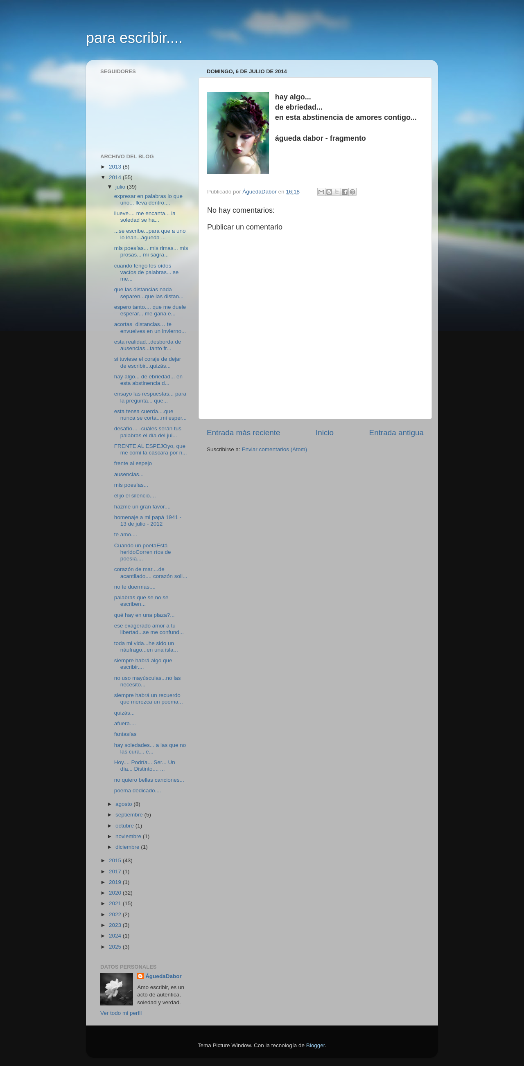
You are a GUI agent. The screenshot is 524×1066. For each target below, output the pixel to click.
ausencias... (129, 474)
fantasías (125, 734)
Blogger (315, 1045)
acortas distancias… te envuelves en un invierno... (150, 327)
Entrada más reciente (243, 432)
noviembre (129, 836)
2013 (116, 167)
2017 (116, 871)
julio (121, 187)
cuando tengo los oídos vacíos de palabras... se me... (146, 272)
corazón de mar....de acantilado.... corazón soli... (150, 572)
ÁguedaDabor (163, 976)
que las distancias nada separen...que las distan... (149, 292)
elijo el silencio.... (135, 496)
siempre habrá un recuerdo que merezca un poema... (148, 698)
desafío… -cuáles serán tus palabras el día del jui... (147, 431)
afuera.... (125, 723)
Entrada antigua (396, 432)
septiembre (130, 815)
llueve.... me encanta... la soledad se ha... (145, 216)
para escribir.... (134, 37)
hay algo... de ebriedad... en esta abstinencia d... (148, 379)
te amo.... (125, 534)
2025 (116, 947)
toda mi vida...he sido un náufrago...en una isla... (146, 646)
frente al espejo (133, 463)
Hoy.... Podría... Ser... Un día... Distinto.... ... (144, 765)
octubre (125, 826)
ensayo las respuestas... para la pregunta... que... (150, 397)
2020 (116, 893)
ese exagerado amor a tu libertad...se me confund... (149, 629)
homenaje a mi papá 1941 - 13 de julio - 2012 (147, 520)
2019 (116, 882)
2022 (116, 914)
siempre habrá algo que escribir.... (143, 663)
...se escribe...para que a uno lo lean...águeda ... (150, 234)
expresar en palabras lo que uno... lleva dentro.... (148, 199)
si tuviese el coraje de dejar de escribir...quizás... (147, 362)
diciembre (128, 847)
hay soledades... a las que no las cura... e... (150, 748)
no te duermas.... (135, 587)
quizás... (124, 713)
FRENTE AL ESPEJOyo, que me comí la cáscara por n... (150, 449)
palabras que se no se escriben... (141, 600)
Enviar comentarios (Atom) (274, 449)
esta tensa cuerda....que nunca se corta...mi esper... (150, 414)
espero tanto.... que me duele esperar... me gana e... (150, 310)
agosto (124, 804)
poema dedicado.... (137, 790)
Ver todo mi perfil (121, 1013)
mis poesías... (131, 485)
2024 (116, 936)
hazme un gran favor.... (142, 507)
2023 (116, 925)
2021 (116, 903)
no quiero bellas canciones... (149, 780)
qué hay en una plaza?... (144, 615)
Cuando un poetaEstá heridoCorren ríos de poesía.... (142, 552)
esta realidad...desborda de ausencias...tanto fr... (147, 345)
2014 (116, 177)
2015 (116, 860)
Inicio (325, 432)
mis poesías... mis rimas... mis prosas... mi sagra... (151, 251)
